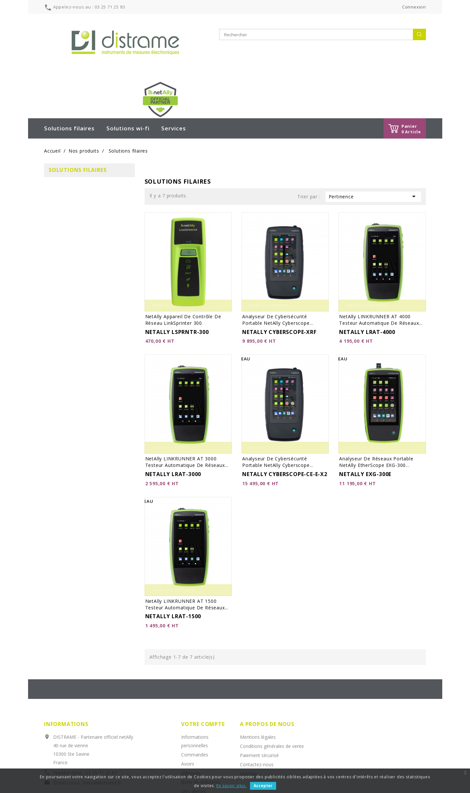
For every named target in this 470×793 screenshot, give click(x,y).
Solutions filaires (69, 80)
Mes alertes (193, 743)
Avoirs (187, 716)
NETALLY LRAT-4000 (367, 284)
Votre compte (203, 676)
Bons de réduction (200, 734)
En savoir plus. (231, 785)
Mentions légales (258, 689)
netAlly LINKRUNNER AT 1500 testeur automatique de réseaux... (186, 556)
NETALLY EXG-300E (365, 426)
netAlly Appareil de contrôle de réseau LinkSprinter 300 (183, 272)
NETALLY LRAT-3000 (173, 426)
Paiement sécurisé (259, 707)
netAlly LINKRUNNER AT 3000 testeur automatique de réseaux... (186, 414)
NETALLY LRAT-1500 (173, 568)
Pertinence (373, 149)
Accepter (263, 785)
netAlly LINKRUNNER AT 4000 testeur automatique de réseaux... (380, 272)
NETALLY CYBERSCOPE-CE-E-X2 (284, 426)
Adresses (190, 725)
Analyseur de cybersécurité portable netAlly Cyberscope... (277, 272)
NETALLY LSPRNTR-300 (177, 284)
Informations (66, 676)
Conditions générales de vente (272, 698)
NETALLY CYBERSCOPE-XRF (279, 284)
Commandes (194, 707)
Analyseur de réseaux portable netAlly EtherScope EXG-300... (376, 414)
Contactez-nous (257, 717)
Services (173, 80)
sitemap (248, 726)
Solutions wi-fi (127, 80)
